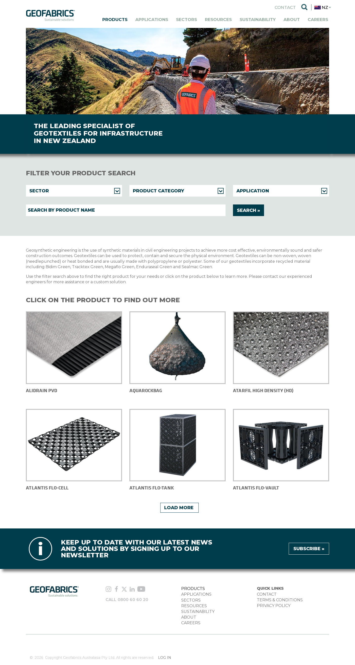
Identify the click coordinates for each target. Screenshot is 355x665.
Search (304, 7)
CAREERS (190, 623)
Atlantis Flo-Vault (256, 488)
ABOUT (188, 617)
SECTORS (191, 600)
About (292, 19)
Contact (285, 7)
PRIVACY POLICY (273, 605)
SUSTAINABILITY (197, 611)
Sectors (186, 19)
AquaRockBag (145, 391)
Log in (164, 658)
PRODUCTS (193, 588)
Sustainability (258, 19)
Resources (218, 19)
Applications (151, 19)
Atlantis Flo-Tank (151, 488)
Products (114, 19)
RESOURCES (194, 606)
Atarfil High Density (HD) (263, 391)
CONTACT (267, 594)
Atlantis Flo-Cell (47, 488)
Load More (179, 507)
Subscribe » (308, 548)
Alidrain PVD (41, 391)
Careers (318, 19)
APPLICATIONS (196, 594)
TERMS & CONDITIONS (280, 600)
